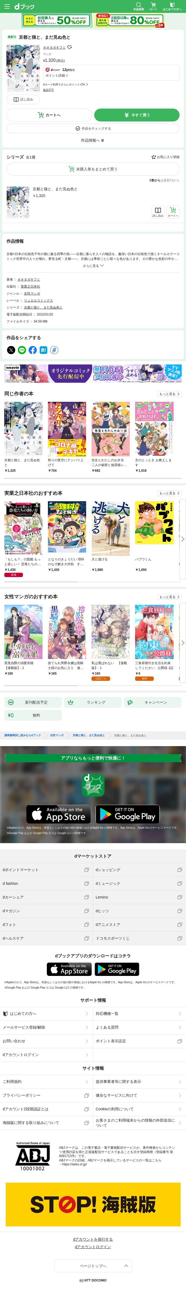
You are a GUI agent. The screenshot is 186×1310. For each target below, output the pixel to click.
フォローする (69, 47)
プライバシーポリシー (21, 1095)
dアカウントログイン (21, 1055)
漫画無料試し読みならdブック (22, 735)
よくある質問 (107, 1027)
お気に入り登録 (168, 157)
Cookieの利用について (115, 1109)
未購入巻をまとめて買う (97, 169)
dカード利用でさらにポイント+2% (64, 84)
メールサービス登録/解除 (24, 1027)
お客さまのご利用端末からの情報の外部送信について (135, 1122)
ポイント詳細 (55, 75)
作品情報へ (90, 140)
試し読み (26, 99)
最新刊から (171, 180)
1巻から (155, 180)
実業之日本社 (30, 286)
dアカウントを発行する (93, 1239)
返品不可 (48, 89)
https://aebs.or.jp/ (74, 1164)
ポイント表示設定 (111, 1041)
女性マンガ (32, 293)
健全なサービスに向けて (116, 1095)
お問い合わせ (14, 1041)
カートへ (53, 115)
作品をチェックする (96, 128)
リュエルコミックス (38, 300)
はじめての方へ (19, 1013)
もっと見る (167, 394)
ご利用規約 (12, 1081)
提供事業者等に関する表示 (118, 1081)
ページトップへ (93, 1266)
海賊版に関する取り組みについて (31, 1123)
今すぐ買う (140, 115)
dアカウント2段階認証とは (25, 1109)
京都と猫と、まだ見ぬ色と (55, 189)
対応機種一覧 (107, 1013)
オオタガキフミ (54, 47)
